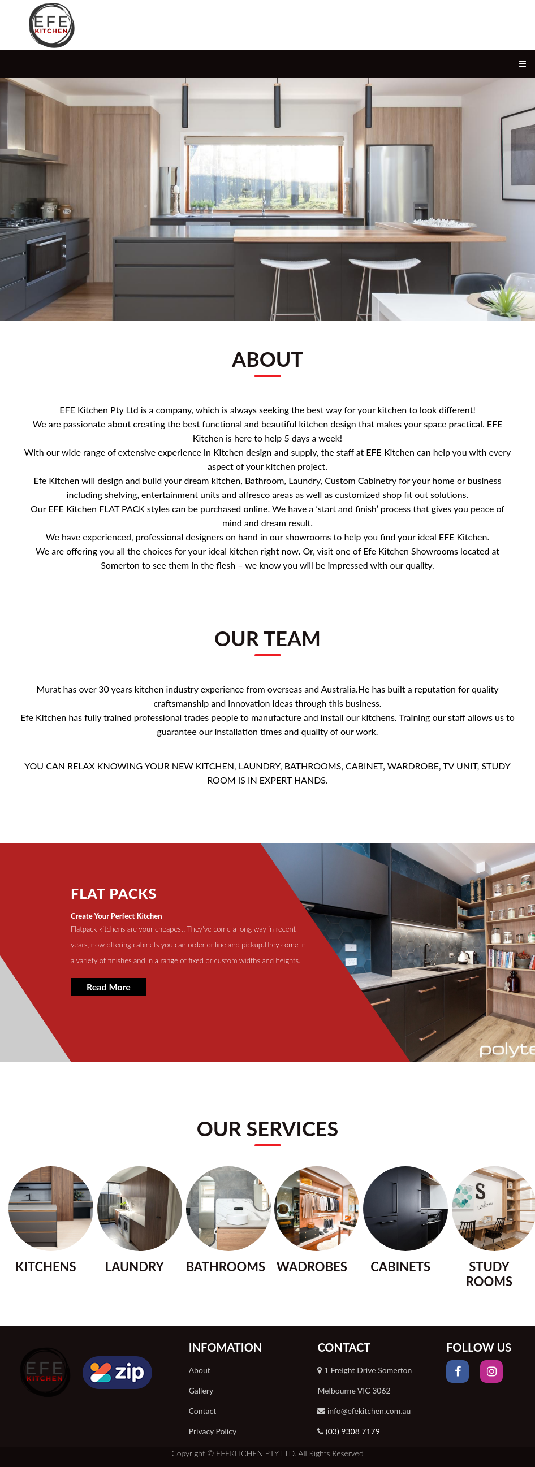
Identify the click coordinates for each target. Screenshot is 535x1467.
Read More (109, 986)
